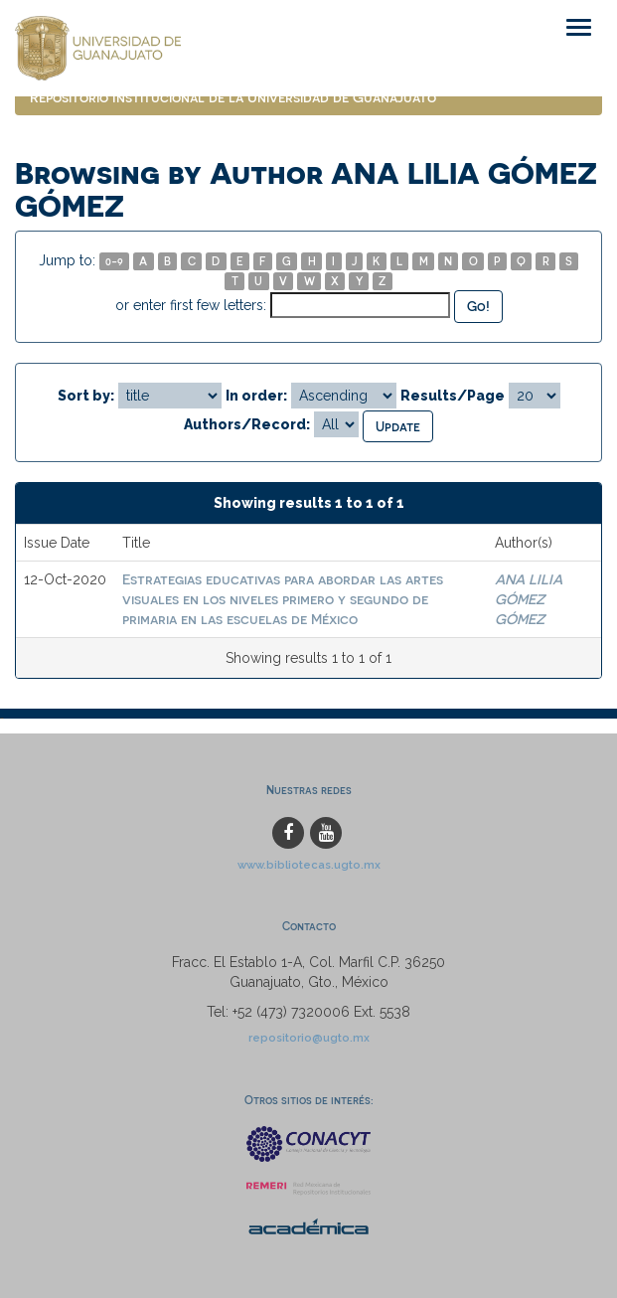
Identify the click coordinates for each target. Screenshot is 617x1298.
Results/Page (452, 396)
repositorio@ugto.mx (309, 1038)
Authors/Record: (247, 424)
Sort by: (86, 396)
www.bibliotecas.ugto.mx (309, 865)
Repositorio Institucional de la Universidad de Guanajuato (233, 96)
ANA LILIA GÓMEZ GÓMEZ (528, 598)
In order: (256, 396)
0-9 (114, 260)
